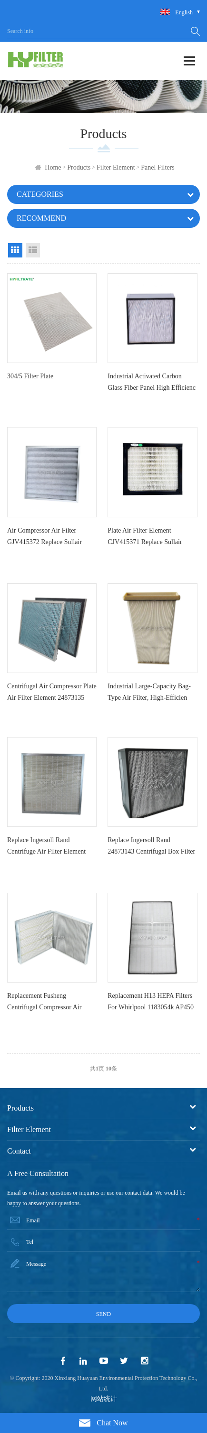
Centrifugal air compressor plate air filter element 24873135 (52, 692)
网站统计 (103, 1398)
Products (78, 167)
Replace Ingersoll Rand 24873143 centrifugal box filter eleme (151, 847)
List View (33, 250)
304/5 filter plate (30, 376)
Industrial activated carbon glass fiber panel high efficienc (152, 382)
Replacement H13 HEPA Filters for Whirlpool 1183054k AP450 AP (151, 1003)
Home (53, 167)
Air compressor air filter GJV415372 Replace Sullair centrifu (44, 538)
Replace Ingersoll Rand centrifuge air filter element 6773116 (46, 847)
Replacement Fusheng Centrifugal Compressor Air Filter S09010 (44, 1003)
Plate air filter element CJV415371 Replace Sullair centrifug (145, 538)
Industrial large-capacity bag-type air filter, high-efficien (149, 692)
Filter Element (116, 167)
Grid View (15, 250)
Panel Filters (157, 167)
